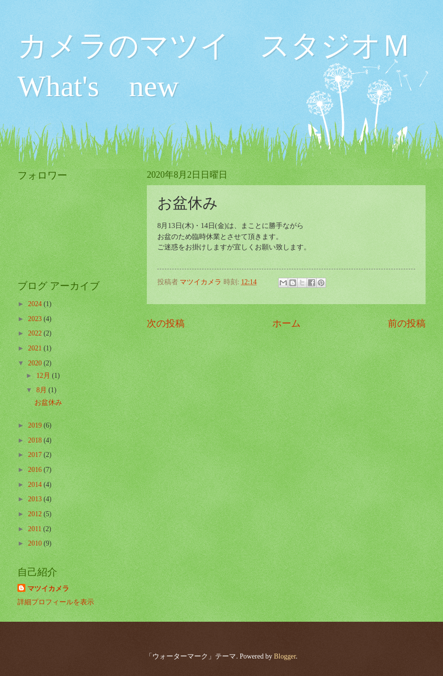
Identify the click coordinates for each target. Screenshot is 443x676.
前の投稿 (407, 323)
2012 (35, 514)
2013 (35, 499)
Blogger (285, 656)
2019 (35, 425)
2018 (35, 440)
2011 (35, 529)
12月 (44, 375)
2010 (35, 543)
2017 (35, 454)
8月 (42, 390)
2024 (35, 304)
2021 (35, 348)
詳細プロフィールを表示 (55, 602)
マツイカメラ (48, 588)
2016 (35, 469)
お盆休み (48, 402)
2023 (35, 319)
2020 (35, 363)
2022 (35, 333)
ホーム (286, 323)
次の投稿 (166, 323)
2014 (35, 484)
